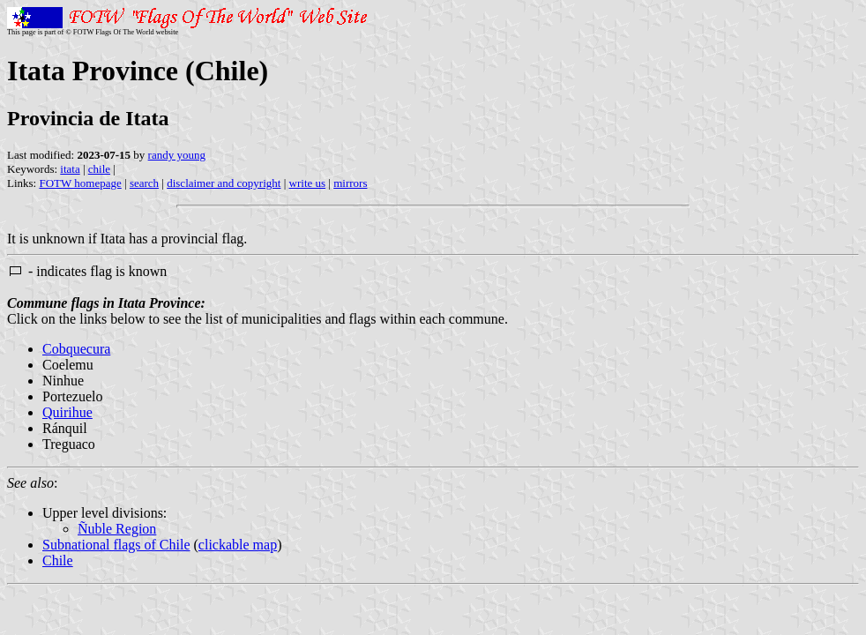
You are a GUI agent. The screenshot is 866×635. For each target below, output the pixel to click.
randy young (176, 154)
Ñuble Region (117, 528)
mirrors (350, 183)
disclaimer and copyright (223, 183)
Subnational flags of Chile (116, 544)
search (144, 183)
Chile (57, 560)
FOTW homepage (80, 183)
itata (69, 169)
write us (307, 183)
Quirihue (67, 412)
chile (99, 169)
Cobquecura (76, 348)
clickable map (237, 544)
